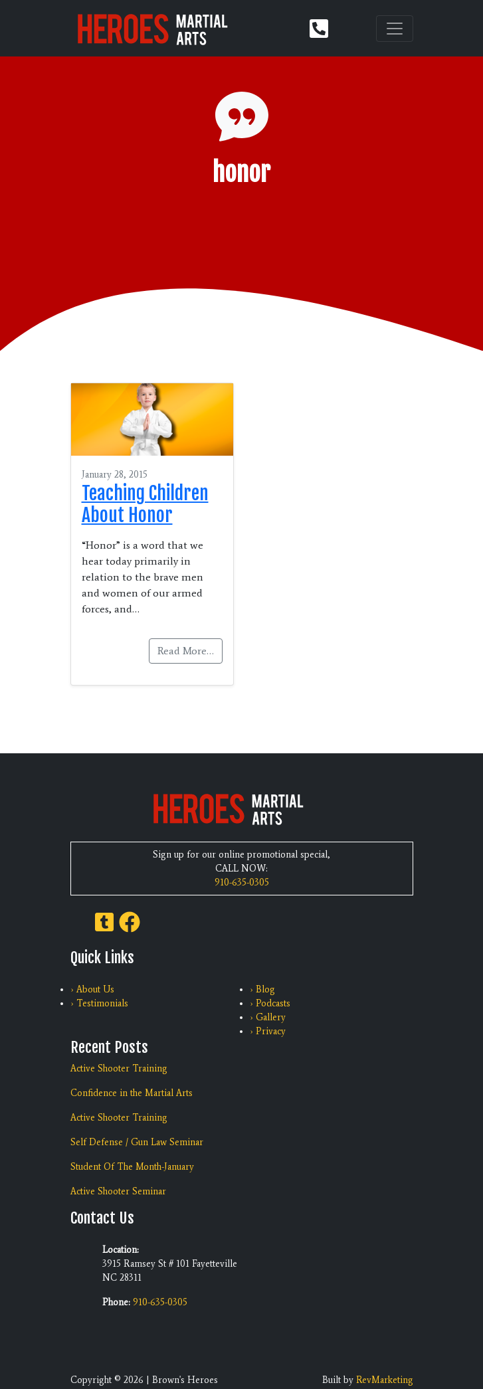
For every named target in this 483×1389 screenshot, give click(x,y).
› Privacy (268, 1031)
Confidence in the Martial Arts (131, 1093)
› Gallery (268, 1017)
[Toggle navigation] (394, 28)
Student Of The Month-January (132, 1166)
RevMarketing (384, 1380)
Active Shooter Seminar (118, 1191)
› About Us (92, 989)
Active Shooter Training (118, 1068)
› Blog (262, 989)
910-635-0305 (242, 882)
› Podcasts (270, 1003)
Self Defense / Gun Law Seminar (136, 1142)
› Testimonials (99, 1003)
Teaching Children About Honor (145, 504)
